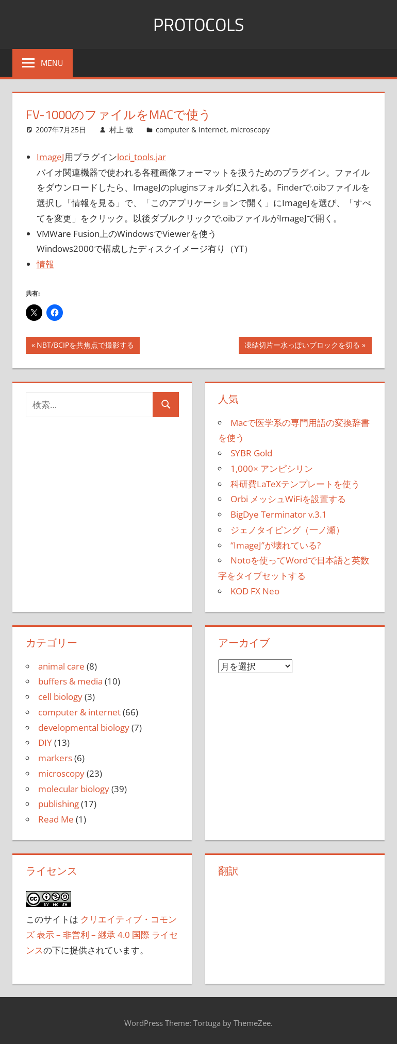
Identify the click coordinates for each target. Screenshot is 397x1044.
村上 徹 (121, 129)
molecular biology (73, 789)
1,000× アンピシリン (271, 468)
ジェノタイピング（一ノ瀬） (287, 530)
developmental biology (83, 727)
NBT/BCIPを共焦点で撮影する (85, 346)
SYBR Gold (251, 453)
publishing (58, 804)
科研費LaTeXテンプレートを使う (295, 484)
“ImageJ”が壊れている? (275, 545)
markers (55, 758)
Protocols (198, 24)
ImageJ (50, 157)
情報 (45, 264)
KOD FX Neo (254, 591)
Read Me (56, 819)
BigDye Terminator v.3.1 (278, 514)
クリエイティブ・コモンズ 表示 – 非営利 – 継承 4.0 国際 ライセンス (102, 934)
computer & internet (191, 129)
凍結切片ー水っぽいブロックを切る (302, 346)
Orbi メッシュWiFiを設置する (288, 499)
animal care (61, 666)
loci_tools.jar (141, 157)
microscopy (250, 129)
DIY (45, 742)
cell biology (60, 697)
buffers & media (70, 681)
